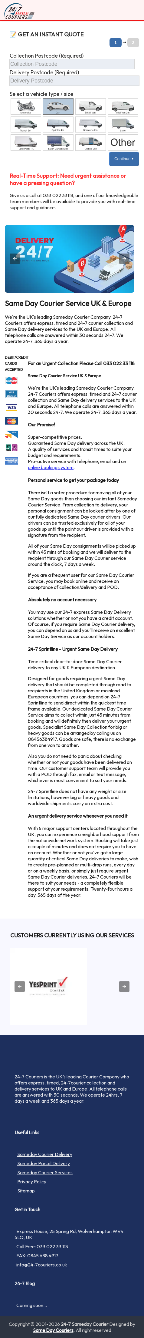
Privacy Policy (31, 1181)
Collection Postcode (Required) (46, 55)
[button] (74, 106)
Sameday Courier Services (45, 1172)
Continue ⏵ (124, 158)
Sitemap (26, 1191)
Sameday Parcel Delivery (43, 1163)
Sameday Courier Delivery (44, 1154)
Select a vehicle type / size (41, 93)
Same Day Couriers (53, 1330)
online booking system (51, 467)
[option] (26, 106)
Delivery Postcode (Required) (44, 72)
